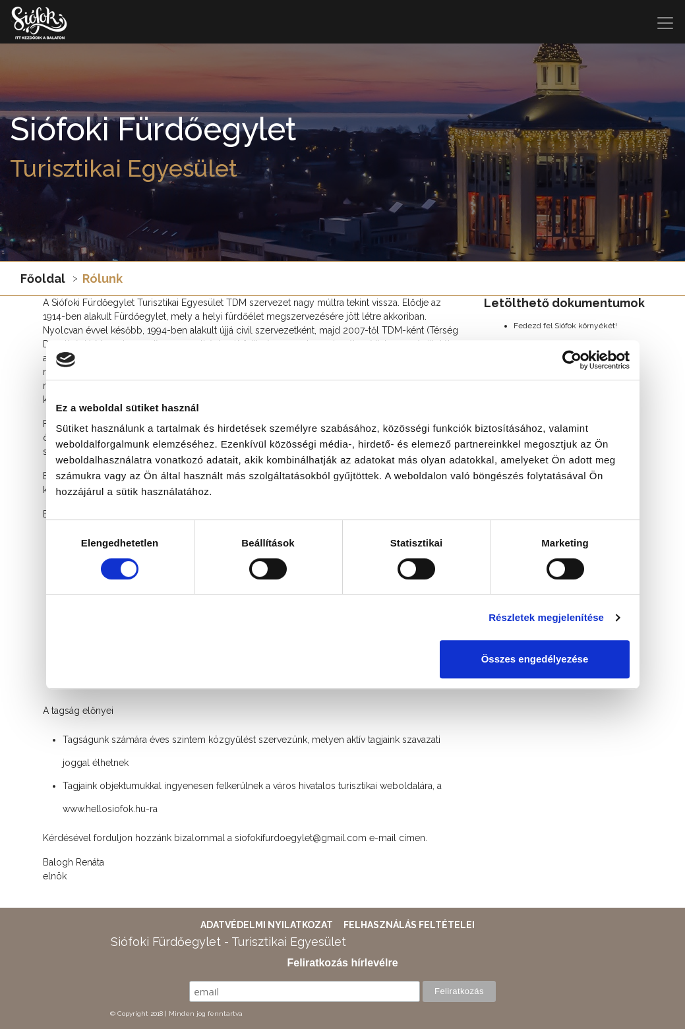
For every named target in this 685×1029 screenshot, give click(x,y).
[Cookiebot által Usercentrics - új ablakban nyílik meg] (572, 360)
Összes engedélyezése (535, 658)
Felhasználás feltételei (409, 925)
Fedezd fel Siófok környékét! (565, 325)
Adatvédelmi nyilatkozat (266, 925)
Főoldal (42, 278)
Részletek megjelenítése (546, 617)
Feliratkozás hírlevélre (342, 962)
